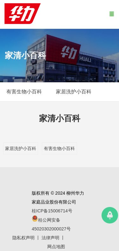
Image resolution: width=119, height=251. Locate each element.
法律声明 (50, 237)
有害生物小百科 (59, 148)
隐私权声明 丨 (27, 237)
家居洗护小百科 (20, 148)
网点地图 (56, 246)
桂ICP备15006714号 (52, 210)
